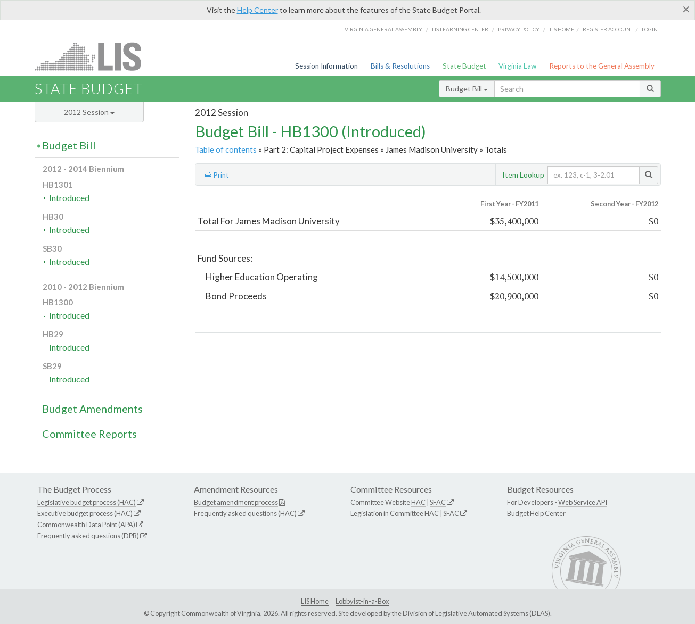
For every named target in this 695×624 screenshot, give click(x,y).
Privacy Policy (518, 29)
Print (217, 175)
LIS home (562, 29)
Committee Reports (89, 433)
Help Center (257, 9)
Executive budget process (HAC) (85, 513)
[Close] (686, 9)
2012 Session (89, 112)
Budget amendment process (236, 502)
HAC (418, 502)
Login (650, 29)
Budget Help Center (536, 513)
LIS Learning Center (460, 29)
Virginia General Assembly (383, 29)
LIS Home (315, 601)
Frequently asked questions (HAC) (245, 513)
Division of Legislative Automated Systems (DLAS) (476, 613)
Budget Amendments (92, 408)
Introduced (69, 198)
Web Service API (582, 502)
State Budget (464, 66)
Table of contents (226, 149)
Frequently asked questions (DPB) (88, 535)
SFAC (438, 502)
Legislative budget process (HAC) (86, 502)
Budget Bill (467, 88)
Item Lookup (523, 174)
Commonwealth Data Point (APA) (86, 524)
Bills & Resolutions (400, 66)
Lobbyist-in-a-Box (362, 601)
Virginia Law (517, 66)
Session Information (326, 66)
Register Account (608, 29)
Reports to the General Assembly (602, 66)
